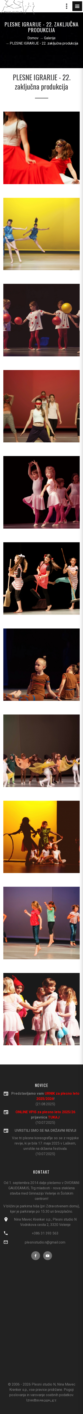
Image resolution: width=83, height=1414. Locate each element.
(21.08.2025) (45, 1098)
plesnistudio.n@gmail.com (45, 1242)
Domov (33, 38)
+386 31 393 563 (45, 1233)
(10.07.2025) (45, 1142)
